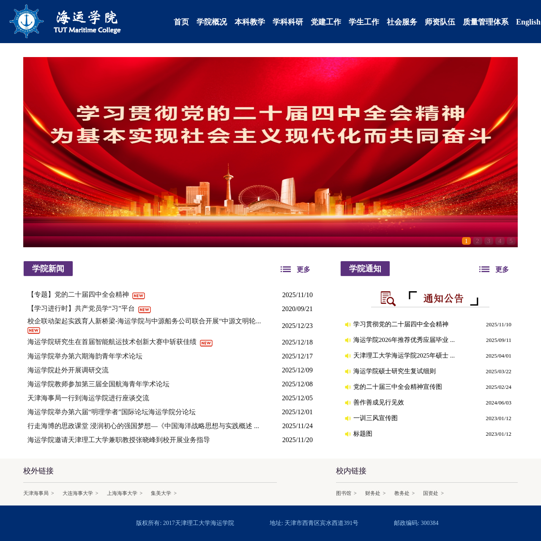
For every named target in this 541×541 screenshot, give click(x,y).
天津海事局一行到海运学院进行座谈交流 (89, 398)
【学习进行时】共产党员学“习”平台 (82, 308)
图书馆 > (346, 493)
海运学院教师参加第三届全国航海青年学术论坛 (99, 384)
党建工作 (326, 22)
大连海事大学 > (80, 493)
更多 (303, 269)
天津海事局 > (38, 493)
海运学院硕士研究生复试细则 (395, 371)
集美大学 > (164, 493)
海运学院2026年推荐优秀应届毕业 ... (404, 339)
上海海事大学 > (125, 493)
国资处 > (433, 493)
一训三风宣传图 (376, 418)
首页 (181, 22)
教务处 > (404, 493)
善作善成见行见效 (379, 402)
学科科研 (288, 22)
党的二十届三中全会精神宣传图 (398, 386)
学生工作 (364, 22)
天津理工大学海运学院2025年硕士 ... (404, 355)
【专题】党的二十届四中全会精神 (79, 294)
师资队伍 (440, 22)
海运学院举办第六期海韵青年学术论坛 (85, 356)
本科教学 (250, 22)
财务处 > (375, 493)
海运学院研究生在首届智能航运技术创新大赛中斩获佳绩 (112, 341)
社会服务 (402, 22)
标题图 (363, 433)
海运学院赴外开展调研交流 (68, 370)
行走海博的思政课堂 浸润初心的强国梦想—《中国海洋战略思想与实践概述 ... (144, 425)
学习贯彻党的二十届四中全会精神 (401, 324)
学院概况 (212, 22)
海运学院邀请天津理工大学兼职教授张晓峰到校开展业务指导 (119, 439)
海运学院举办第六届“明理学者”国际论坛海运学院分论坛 (112, 411)
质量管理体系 (485, 22)
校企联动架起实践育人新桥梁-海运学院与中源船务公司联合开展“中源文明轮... (144, 321)
